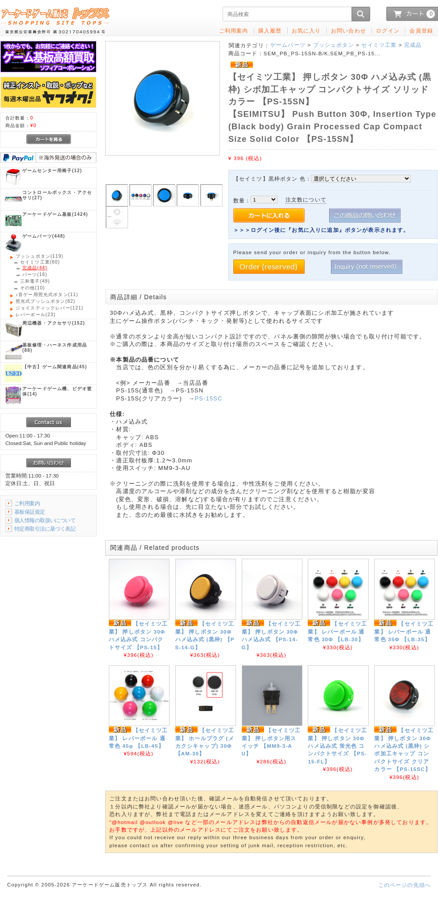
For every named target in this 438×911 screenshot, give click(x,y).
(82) (45, 301)
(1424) (55, 214)
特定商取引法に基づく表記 (44, 529)
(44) (34, 267)
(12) (52, 170)
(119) (39, 256)
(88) (54, 347)
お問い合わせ (348, 30)
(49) (35, 281)
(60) (40, 262)
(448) (43, 236)
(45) (54, 366)
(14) (57, 391)
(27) (57, 195)
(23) (35, 314)
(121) (49, 307)
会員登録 (421, 30)
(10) (32, 287)
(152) (53, 323)
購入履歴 (270, 30)
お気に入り (306, 30)
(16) (34, 274)
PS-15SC (208, 398)
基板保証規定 (29, 512)
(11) (47, 294)
